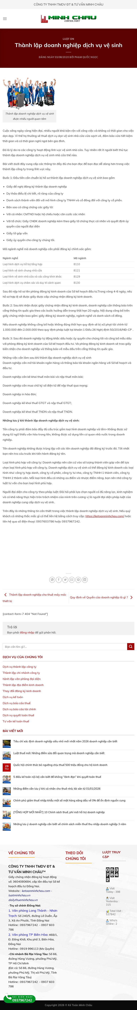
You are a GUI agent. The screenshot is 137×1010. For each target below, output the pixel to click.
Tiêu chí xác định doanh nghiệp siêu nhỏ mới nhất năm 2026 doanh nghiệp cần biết (65, 741)
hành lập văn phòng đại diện (21, 679)
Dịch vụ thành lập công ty (19, 666)
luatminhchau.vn (19, 895)
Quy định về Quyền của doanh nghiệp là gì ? (102, 597)
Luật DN (68, 38)
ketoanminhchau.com (36, 891)
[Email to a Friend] (72, 580)
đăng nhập (27, 632)
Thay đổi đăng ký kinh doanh (22, 691)
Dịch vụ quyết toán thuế (18, 715)
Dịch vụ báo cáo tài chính (19, 709)
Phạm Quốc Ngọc (86, 57)
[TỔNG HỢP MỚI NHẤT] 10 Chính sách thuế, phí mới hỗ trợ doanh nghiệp (59, 812)
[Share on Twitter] (65, 580)
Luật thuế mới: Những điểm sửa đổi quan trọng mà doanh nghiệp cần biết (58, 753)
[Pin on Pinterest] (78, 580)
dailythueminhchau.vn (22, 900)
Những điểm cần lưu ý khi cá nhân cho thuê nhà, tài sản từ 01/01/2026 (56, 788)
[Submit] (130, 646)
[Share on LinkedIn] (85, 580)
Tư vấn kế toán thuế (16, 721)
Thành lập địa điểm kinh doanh (23, 685)
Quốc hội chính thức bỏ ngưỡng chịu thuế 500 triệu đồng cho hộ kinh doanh (60, 765)
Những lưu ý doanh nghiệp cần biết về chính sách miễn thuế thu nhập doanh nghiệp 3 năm (69, 824)
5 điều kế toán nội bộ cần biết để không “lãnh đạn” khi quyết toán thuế (57, 777)
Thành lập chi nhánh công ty (21, 673)
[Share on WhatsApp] (52, 580)
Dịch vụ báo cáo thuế (17, 703)
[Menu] (5, 18)
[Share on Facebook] (59, 580)
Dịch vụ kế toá (12, 697)
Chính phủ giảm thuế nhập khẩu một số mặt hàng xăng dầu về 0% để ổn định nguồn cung (69, 800)
